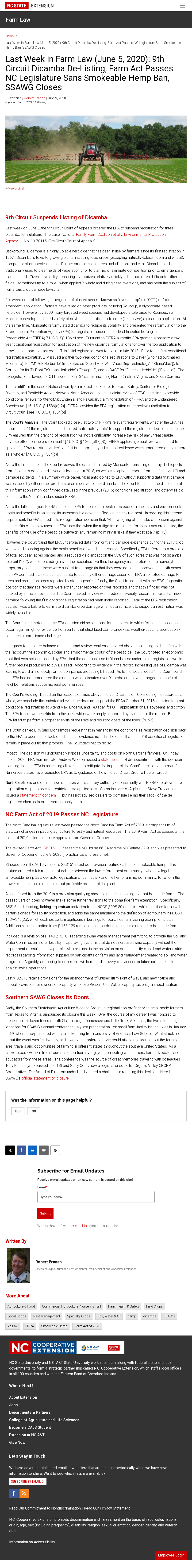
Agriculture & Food (21, 1306)
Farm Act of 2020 (87, 1326)
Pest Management (46, 1316)
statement (110, 759)
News (9, 36)
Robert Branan (34, 98)
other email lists (78, 1226)
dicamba (149, 1316)
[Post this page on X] (10, 1150)
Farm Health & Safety (123, 1306)
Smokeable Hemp (54, 1326)
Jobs (13, 1405)
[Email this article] (44, 1150)
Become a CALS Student (30, 1427)
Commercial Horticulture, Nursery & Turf (71, 1306)
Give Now (17, 1442)
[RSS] (24, 1493)
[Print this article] (55, 1150)
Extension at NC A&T (27, 1435)
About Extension (23, 1397)
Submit (45, 1213)
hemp (132, 1316)
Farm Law (18, 19)
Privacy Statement (115, 1508)
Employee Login (171, 1555)
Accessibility (44, 1542)
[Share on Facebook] (21, 1150)
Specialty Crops (78, 1316)
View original (16, 188)
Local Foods (17, 1316)
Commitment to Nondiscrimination (53, 1508)
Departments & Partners (30, 1412)
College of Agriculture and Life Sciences (44, 1420)
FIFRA (29, 1326)
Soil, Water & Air (109, 1316)
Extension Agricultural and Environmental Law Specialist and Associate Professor (85, 1269)
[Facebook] (14, 1493)
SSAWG (169, 1316)
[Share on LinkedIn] (32, 1150)
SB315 (49, 848)
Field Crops (154, 1306)
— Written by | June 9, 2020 (35, 98)
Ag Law (13, 1326)
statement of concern (38, 795)
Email (42, 1187)
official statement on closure (45, 1078)
